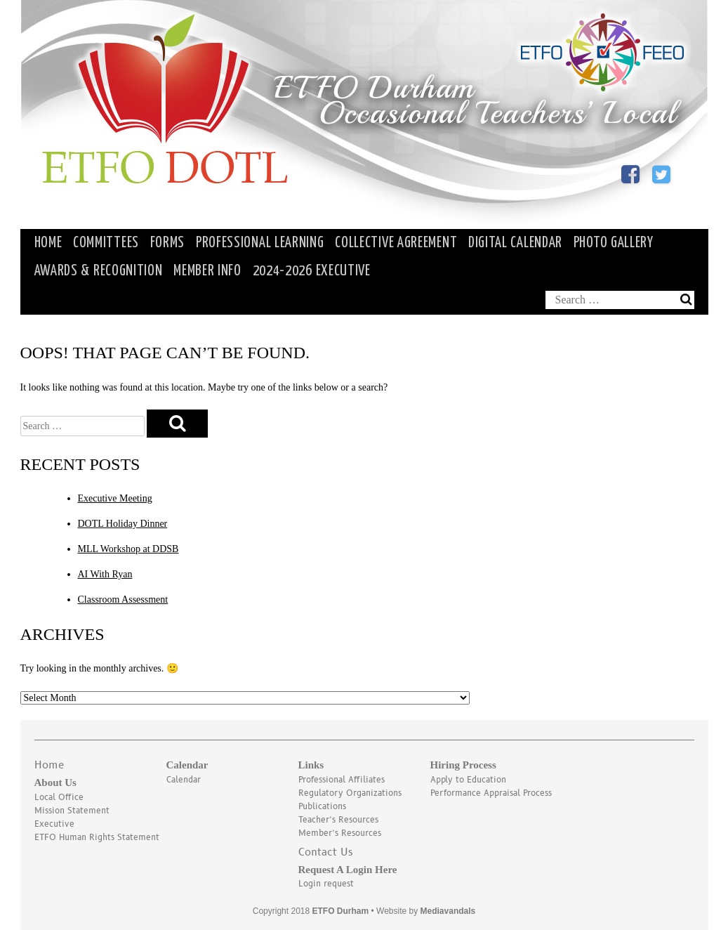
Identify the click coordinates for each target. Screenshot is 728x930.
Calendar (183, 780)
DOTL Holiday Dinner (123, 523)
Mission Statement (72, 811)
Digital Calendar (515, 243)
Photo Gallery (614, 243)
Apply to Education (468, 780)
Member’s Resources (339, 833)
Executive (54, 824)
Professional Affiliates (341, 780)
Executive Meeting (115, 498)
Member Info (207, 271)
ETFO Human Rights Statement (96, 838)
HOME (48, 243)
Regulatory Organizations (350, 793)
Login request (326, 884)
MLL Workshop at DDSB (128, 549)
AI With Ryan (105, 574)
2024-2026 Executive (312, 271)
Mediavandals (448, 911)
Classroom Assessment (123, 599)
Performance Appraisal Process (491, 793)
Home (49, 765)
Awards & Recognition (98, 271)
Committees (106, 243)
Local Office (59, 798)
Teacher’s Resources (338, 820)
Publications (322, 807)
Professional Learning (260, 243)
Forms (167, 243)
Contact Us (325, 852)
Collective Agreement (396, 243)
